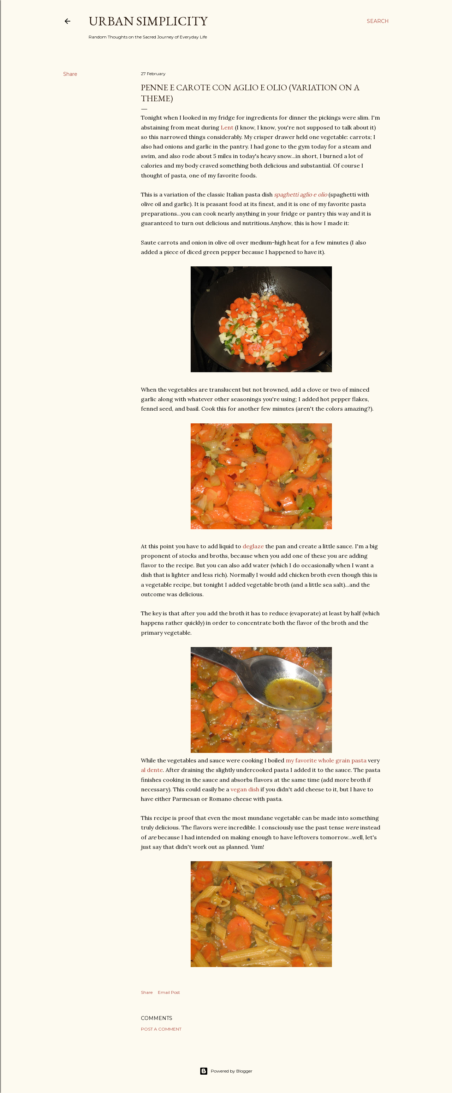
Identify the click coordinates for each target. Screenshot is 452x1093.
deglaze (253, 546)
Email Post (169, 992)
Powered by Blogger (226, 1071)
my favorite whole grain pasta (326, 760)
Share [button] (70, 74)
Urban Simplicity (148, 21)
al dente (152, 769)
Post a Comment (161, 1029)
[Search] (378, 21)
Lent (227, 127)
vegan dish (245, 789)
